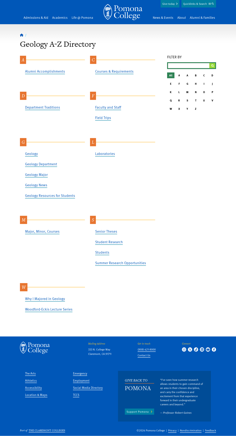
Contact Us (144, 355)
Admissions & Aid (36, 17)
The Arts (30, 373)
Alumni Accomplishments (45, 71)
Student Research (109, 241)
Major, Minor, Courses (42, 231)
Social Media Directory (88, 387)
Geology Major (36, 174)
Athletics (31, 380)
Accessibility (33, 387)
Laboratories (105, 153)
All (170, 75)
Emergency (80, 373)
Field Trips (103, 117)
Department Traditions (42, 107)
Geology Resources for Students (50, 195)
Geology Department (41, 164)
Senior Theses (106, 231)
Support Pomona (138, 412)
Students (102, 252)
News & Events (163, 17)
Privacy (172, 430)
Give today (168, 4)
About (181, 17)
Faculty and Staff (108, 107)
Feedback (210, 430)
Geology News (36, 184)
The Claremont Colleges (47, 430)
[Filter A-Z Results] (189, 65)
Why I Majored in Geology (45, 298)
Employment (81, 380)
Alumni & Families (202, 17)
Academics (60, 17)
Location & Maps (36, 394)
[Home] (123, 12)
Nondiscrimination (191, 430)
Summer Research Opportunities (120, 262)
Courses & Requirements (114, 71)
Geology (31, 153)
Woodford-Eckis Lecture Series (48, 309)
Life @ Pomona (82, 17)
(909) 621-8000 (147, 349)
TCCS (76, 394)
